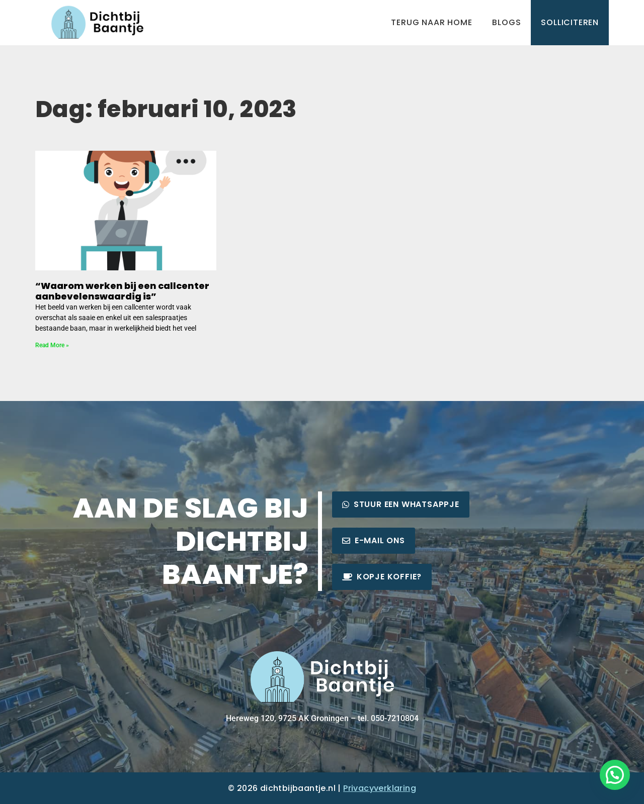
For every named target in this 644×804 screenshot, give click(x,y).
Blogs (506, 22)
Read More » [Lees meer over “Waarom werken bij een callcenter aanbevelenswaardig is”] (52, 345)
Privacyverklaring (379, 788)
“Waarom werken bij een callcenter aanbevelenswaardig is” (122, 291)
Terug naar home (431, 22)
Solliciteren (570, 22)
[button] (615, 775)
